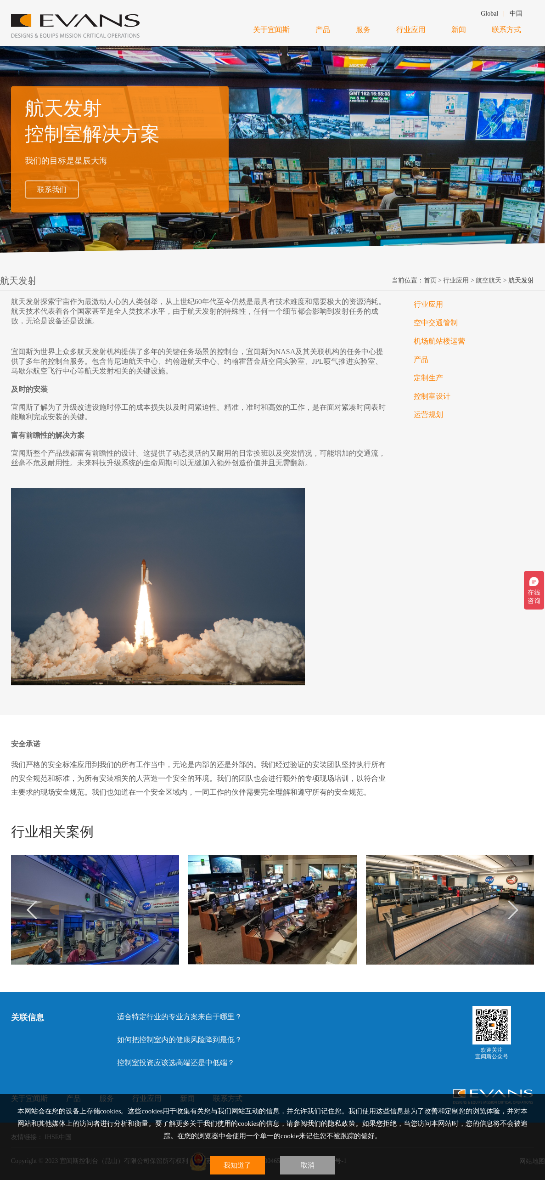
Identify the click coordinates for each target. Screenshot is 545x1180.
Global (489, 13)
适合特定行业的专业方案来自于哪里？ (179, 1017)
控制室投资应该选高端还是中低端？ (176, 1063)
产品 (322, 30)
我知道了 (237, 1165)
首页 (430, 280)
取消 (308, 1165)
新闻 (458, 30)
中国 (516, 13)
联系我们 (52, 189)
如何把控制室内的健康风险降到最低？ (179, 1040)
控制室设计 (432, 396)
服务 (363, 30)
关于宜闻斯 (271, 30)
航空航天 (488, 280)
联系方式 (506, 30)
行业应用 (411, 30)
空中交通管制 (436, 323)
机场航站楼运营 (439, 341)
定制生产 (428, 378)
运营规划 (428, 414)
